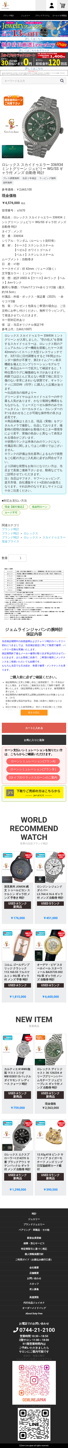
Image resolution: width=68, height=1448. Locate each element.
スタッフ (34, 1283)
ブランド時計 (10, 529)
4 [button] (31, 161)
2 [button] (20, 161)
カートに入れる (34, 728)
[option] (34, 126)
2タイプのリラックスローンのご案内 (33, 777)
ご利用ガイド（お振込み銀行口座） (34, 1259)
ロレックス (31, 533)
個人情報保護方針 (34, 1254)
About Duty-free (34, 1313)
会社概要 (34, 1267)
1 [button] (15, 161)
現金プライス (10, 541)
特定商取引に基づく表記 (34, 1248)
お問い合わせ (34, 1278)
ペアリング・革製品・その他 (34, 1230)
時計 (34, 1213)
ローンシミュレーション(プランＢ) (33, 769)
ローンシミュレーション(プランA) (33, 761)
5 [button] (37, 161)
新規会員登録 (34, 1238)
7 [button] (48, 161)
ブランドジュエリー (34, 1224)
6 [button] (42, 161)
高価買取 (34, 1297)
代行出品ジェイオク (34, 1302)
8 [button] (53, 161)
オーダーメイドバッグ (34, 1308)
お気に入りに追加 (34, 740)
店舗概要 (34, 1273)
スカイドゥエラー (54, 537)
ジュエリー (34, 1219)
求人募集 (34, 1289)
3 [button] (26, 161)
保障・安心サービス (34, 1243)
